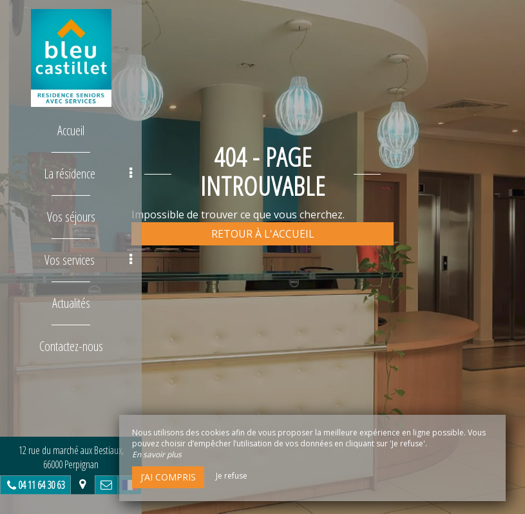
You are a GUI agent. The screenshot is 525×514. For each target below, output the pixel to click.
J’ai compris (168, 477)
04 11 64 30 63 (41, 485)
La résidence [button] (88, 173)
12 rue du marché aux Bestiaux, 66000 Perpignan (71, 457)
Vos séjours (71, 216)
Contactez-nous (71, 346)
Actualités (71, 303)
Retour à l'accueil (262, 234)
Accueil (70, 130)
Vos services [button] (88, 260)
